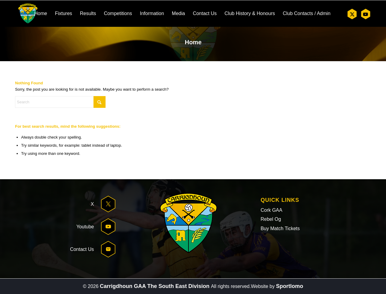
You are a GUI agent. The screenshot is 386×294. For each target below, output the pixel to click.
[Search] (60, 102)
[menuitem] (40, 13)
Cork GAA (271, 210)
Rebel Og (271, 219)
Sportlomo (289, 286)
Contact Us (82, 249)
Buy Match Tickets (280, 228)
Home (193, 42)
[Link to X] (352, 14)
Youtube (85, 226)
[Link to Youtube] (365, 14)
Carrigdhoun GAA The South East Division (155, 286)
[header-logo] (28, 13)
